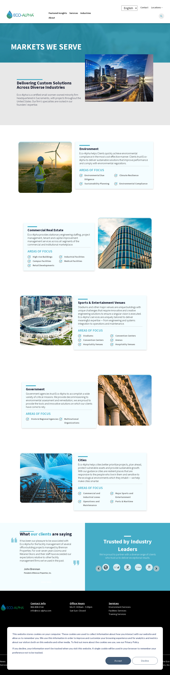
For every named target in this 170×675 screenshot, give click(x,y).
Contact (144, 7)
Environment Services (120, 606)
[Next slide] (156, 569)
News (3, 661)
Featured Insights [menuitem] (58, 13)
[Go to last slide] (99, 569)
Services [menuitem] (73, 13)
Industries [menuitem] (85, 13)
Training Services (117, 614)
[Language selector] (129, 8)
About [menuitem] (52, 17)
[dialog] (85, 648)
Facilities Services (117, 610)
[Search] (161, 16)
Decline (145, 660)
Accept (118, 660)
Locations (157, 7)
